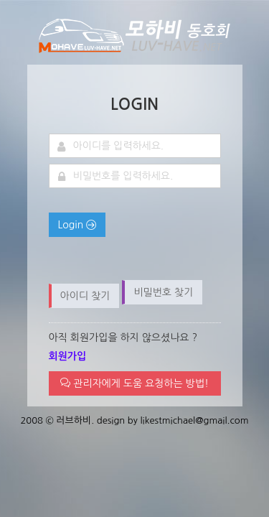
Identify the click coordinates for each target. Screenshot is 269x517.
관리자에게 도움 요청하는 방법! (134, 383)
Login (77, 225)
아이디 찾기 (85, 296)
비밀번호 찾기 (163, 292)
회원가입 (68, 356)
